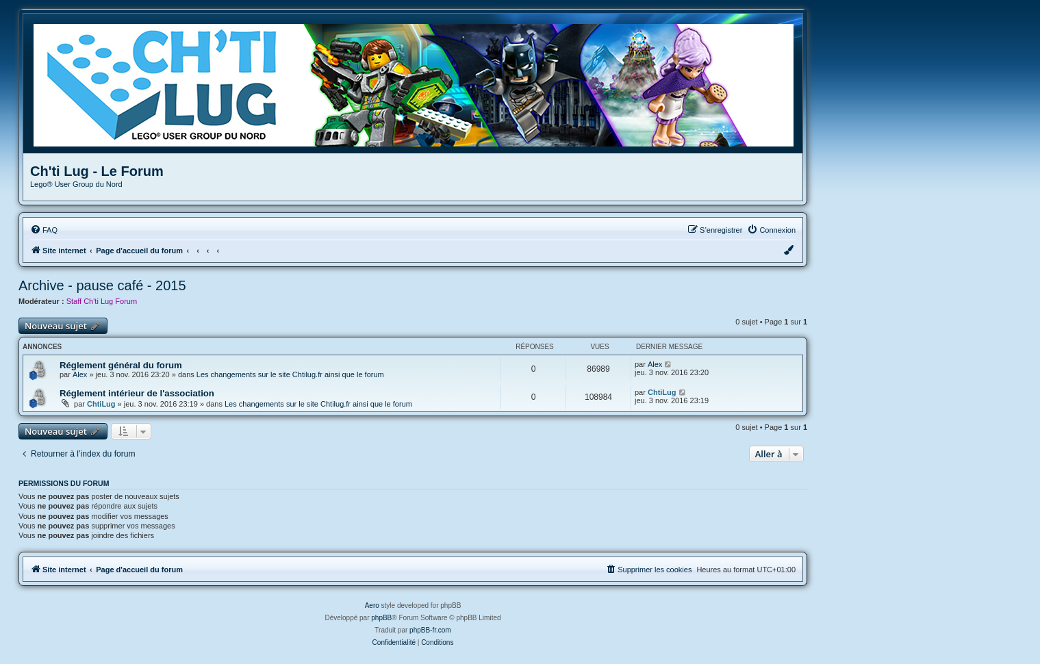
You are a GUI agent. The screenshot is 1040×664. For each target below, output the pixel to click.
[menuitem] (44, 230)
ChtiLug (101, 404)
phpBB (381, 618)
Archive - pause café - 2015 (102, 285)
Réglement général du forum (121, 365)
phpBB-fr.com (430, 630)
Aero (372, 605)
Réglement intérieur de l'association (137, 393)
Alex (80, 374)
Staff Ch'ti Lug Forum (101, 301)
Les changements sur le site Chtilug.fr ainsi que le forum (290, 374)
